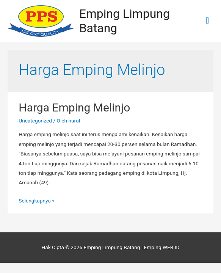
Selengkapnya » (36, 201)
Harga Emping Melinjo (74, 107)
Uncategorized (35, 121)
